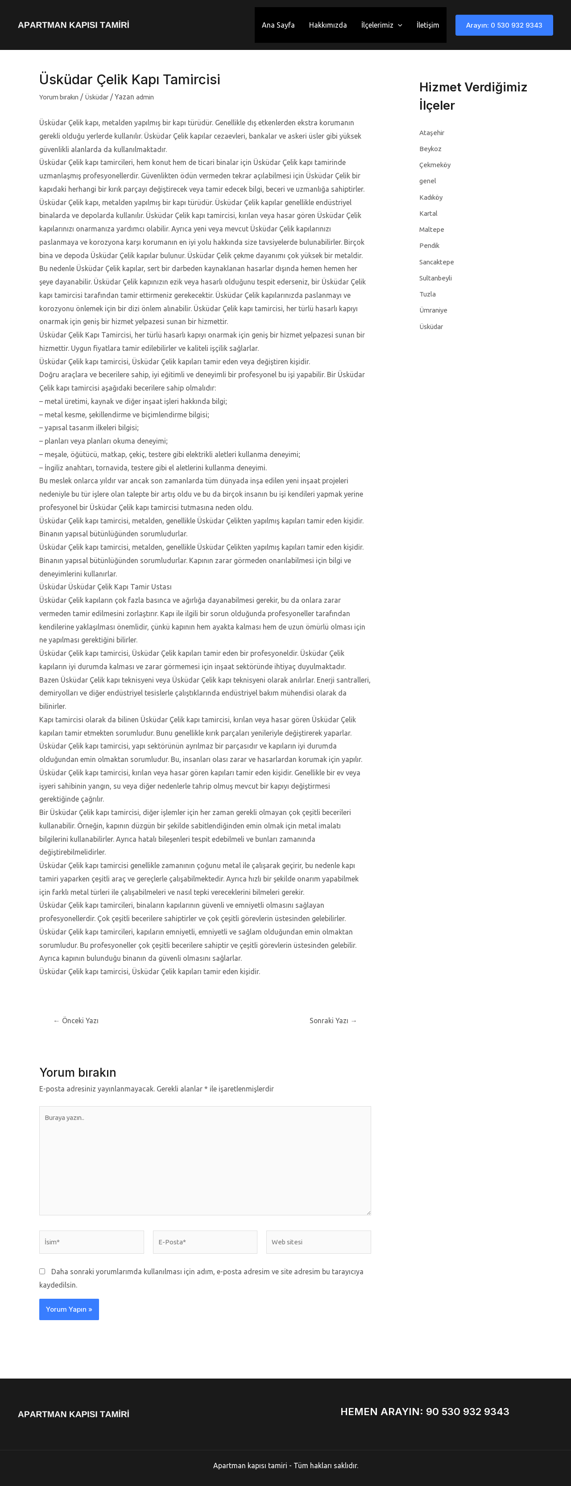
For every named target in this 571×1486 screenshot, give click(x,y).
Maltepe (432, 229)
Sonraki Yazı (331, 1020)
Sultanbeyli (437, 277)
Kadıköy (432, 197)
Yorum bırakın (61, 97)
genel (427, 181)
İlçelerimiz (381, 25)
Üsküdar (104, 97)
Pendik (429, 245)
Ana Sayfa (278, 25)
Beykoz (431, 148)
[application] (397, 25)
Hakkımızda (328, 25)
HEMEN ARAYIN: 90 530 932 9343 (425, 1411)
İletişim (428, 25)
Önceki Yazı (78, 1020)
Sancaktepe (437, 261)
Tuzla (428, 293)
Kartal (429, 213)
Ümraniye (434, 309)
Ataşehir (432, 132)
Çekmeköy (435, 165)
